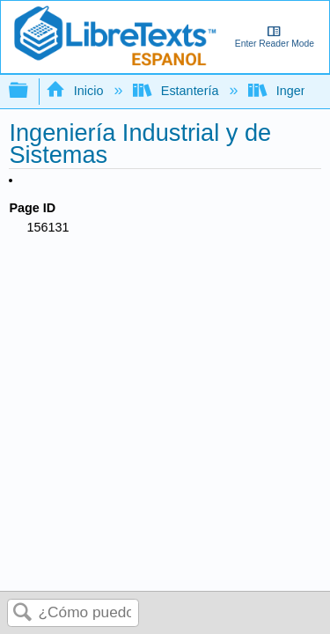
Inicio (76, 91)
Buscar (23, 613)
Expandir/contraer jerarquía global (30, 91)
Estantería (177, 91)
